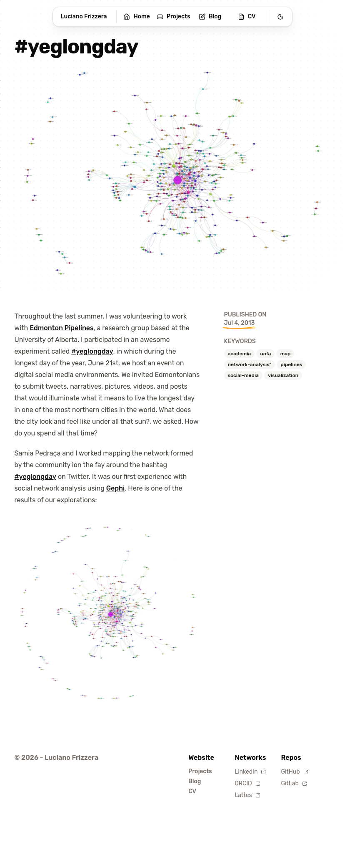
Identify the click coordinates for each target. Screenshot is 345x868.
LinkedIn (250, 771)
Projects (173, 16)
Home (136, 16)
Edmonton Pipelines (61, 328)
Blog (210, 16)
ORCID (247, 783)
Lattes (247, 795)
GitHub (294, 771)
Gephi (115, 488)
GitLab (294, 783)
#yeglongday (92, 351)
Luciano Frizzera (84, 16)
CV (247, 16)
